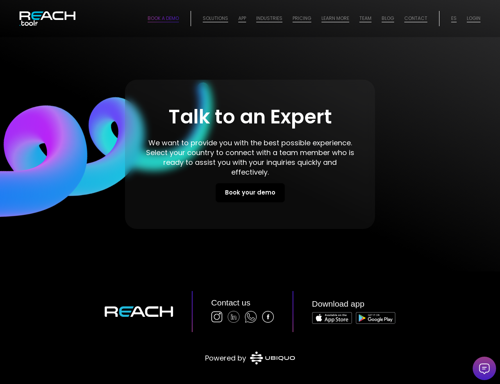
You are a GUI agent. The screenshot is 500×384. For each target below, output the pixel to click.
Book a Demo (163, 18)
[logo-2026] (47, 18)
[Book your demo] (250, 192)
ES (454, 18)
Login (473, 18)
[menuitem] (215, 18)
